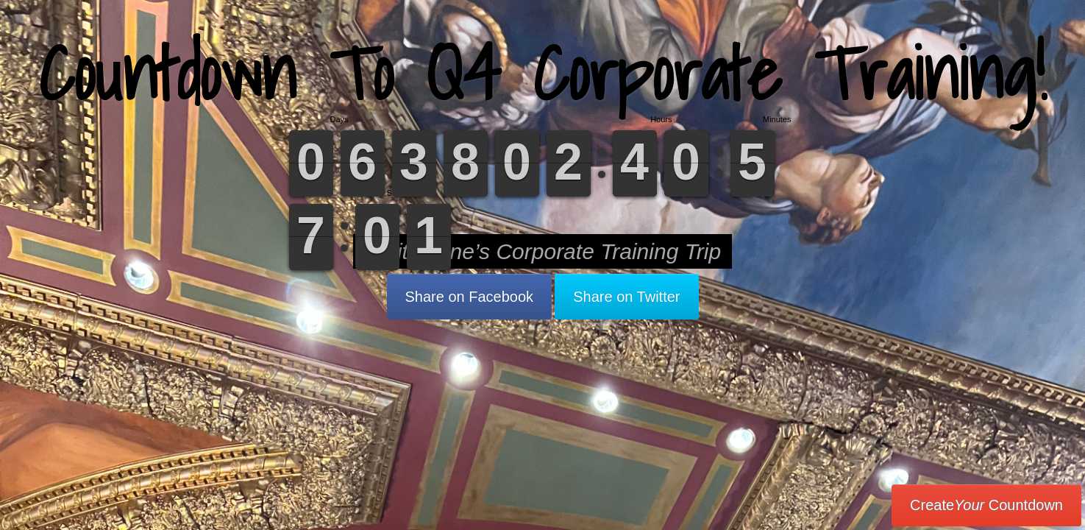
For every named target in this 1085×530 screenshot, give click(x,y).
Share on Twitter (626, 297)
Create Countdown (986, 505)
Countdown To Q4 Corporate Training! (542, 73)
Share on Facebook (469, 297)
